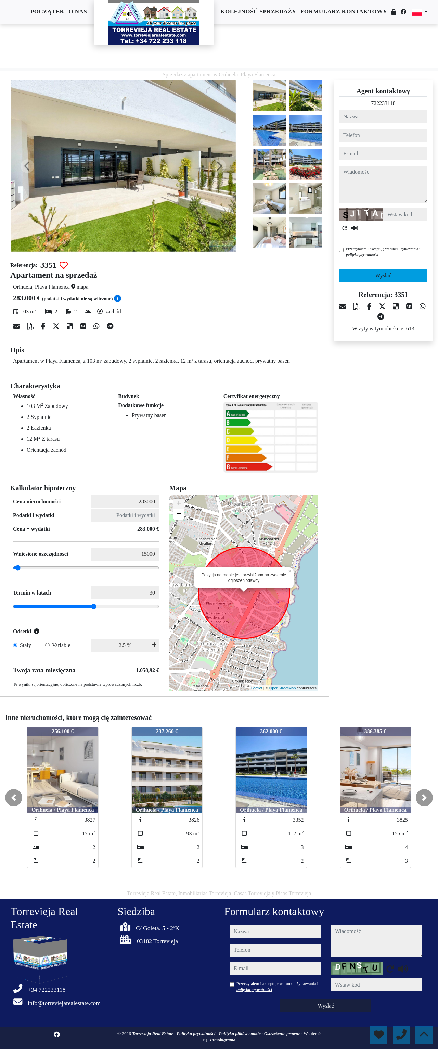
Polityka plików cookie (240, 1033)
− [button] (179, 514)
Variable (61, 645)
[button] (13, 797)
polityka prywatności (362, 254)
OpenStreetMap (282, 688)
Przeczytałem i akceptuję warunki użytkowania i (383, 252)
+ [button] (179, 504)
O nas (77, 11)
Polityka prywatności (197, 1033)
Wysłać (383, 275)
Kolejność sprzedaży (258, 11)
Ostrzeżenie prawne (282, 1033)
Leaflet (256, 688)
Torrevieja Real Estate (153, 1033)
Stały (25, 645)
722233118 (383, 103)
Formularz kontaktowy (343, 11)
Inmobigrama (222, 1039)
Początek (47, 11)
